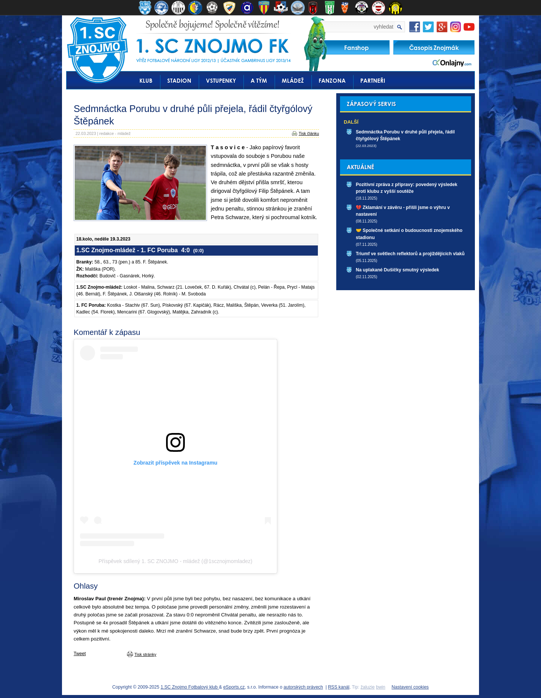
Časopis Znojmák (434, 47)
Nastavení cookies (410, 687)
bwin (380, 687)
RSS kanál (338, 687)
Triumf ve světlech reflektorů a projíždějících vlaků (410, 253)
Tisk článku (309, 133)
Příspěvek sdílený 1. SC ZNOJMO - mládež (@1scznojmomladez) (175, 561)
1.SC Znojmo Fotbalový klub (189, 687)
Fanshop (356, 47)
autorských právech (303, 687)
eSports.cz (234, 687)
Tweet (80, 653)
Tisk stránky (145, 654)
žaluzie (368, 687)
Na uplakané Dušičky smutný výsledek (397, 270)
